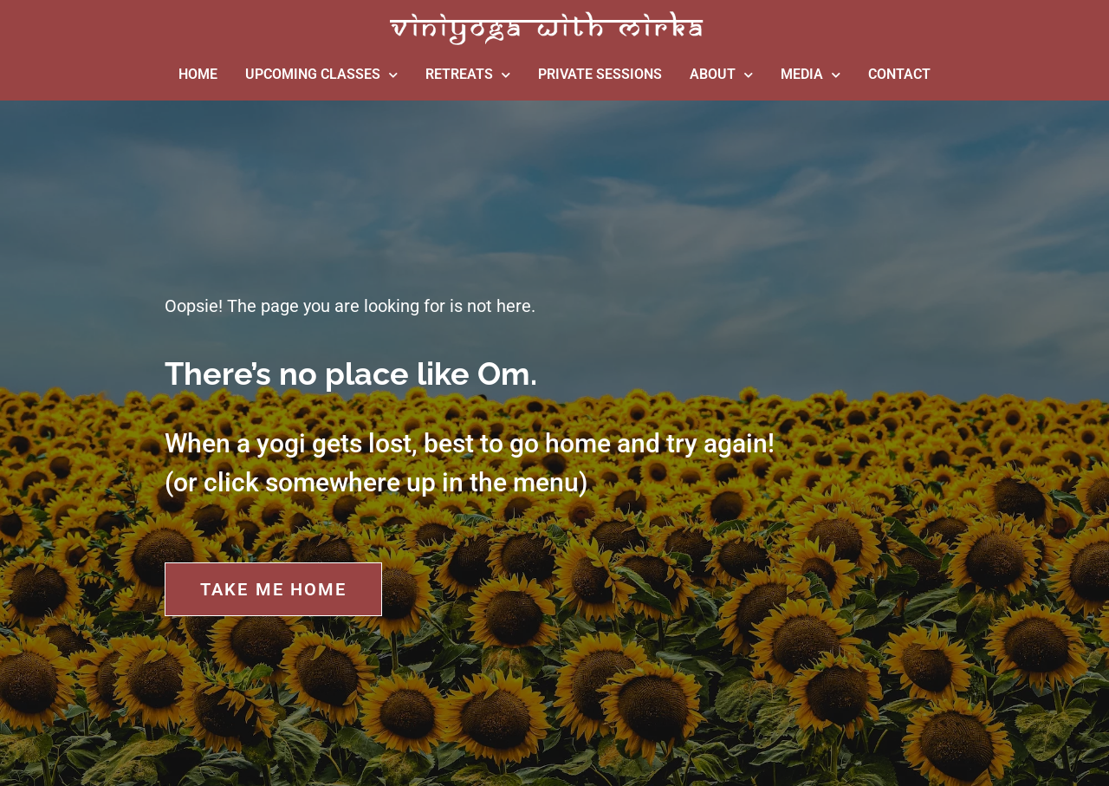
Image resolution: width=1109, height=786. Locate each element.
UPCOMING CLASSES (321, 75)
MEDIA (810, 75)
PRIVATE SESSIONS (600, 74)
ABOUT (721, 75)
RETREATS (467, 75)
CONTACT (899, 74)
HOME (197, 74)
